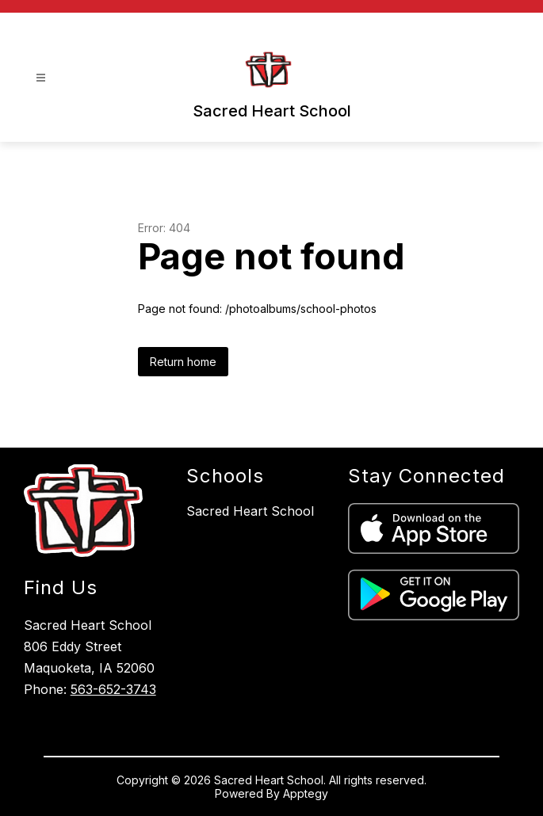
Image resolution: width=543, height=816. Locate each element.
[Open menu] (41, 78)
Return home (183, 361)
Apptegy (305, 793)
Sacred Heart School (250, 511)
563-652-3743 (113, 689)
